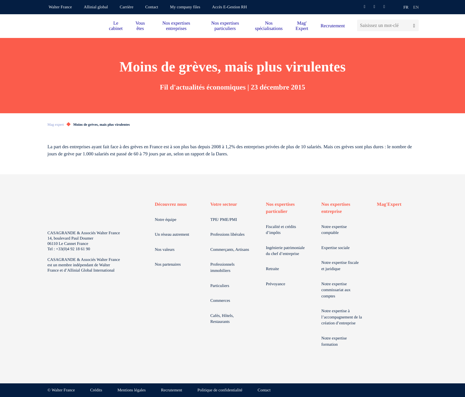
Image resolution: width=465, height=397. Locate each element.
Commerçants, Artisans (229, 250)
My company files (185, 7)
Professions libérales (227, 234)
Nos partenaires (168, 264)
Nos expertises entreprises (176, 26)
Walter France (60, 7)
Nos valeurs (165, 250)
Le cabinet (115, 26)
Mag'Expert (389, 204)
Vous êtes (140, 26)
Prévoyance (275, 284)
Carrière (126, 7)
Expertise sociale (335, 248)
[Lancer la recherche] (414, 25)
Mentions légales (131, 390)
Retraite (272, 269)
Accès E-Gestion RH (229, 7)
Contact (151, 7)
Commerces (220, 301)
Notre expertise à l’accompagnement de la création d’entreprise (341, 317)
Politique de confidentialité (220, 390)
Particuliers (219, 286)
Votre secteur (223, 204)
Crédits (96, 390)
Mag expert (55, 124)
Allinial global (96, 7)
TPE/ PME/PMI (223, 220)
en (416, 7)
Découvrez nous (171, 204)
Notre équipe (165, 220)
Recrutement (333, 25)
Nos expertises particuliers (225, 26)
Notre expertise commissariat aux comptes (336, 290)
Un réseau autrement (172, 234)
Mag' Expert (302, 26)
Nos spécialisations (269, 26)
